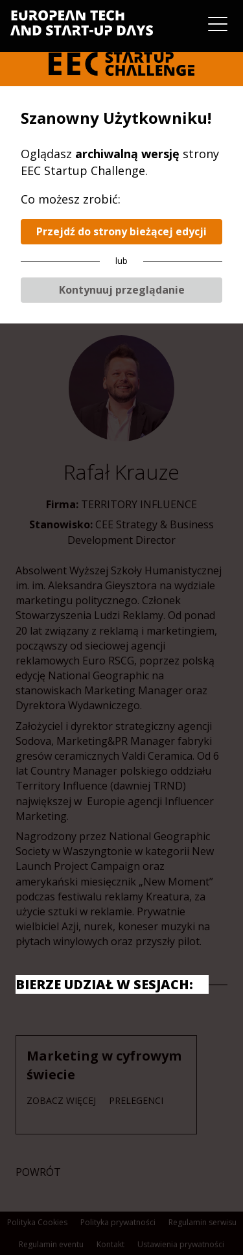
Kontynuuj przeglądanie (122, 290)
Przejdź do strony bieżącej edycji (121, 231)
